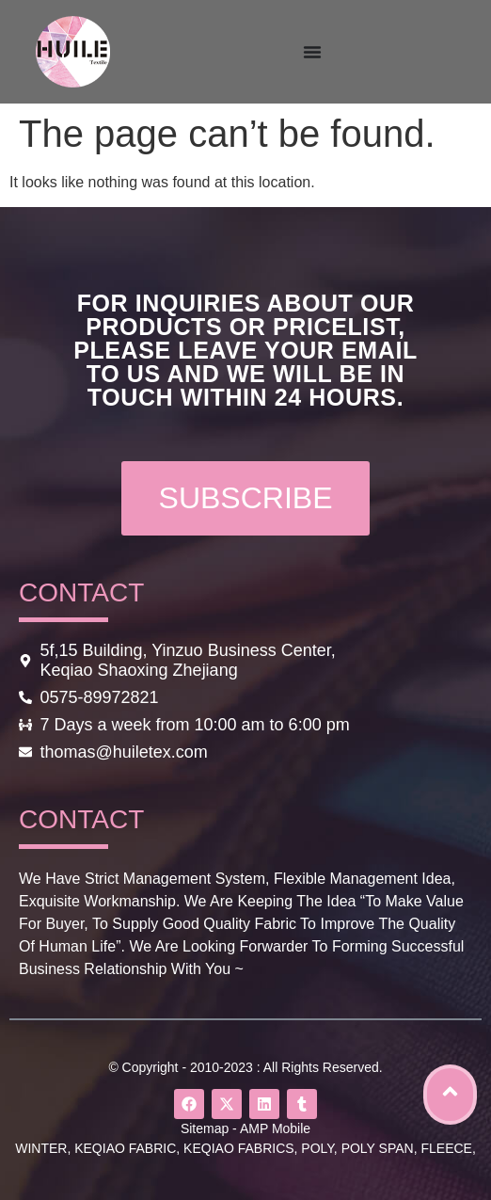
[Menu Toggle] (312, 51)
